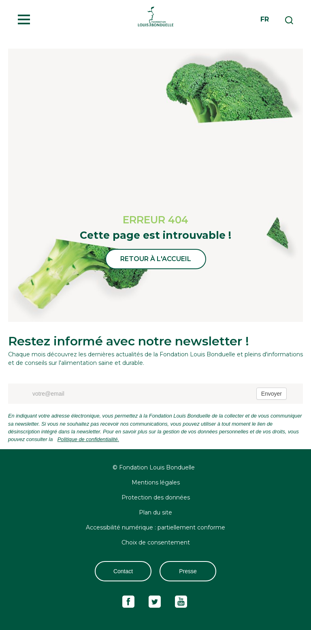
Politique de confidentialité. (88, 439)
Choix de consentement (155, 542)
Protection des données (155, 497)
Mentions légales (156, 482)
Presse (188, 571)
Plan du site (155, 512)
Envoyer (271, 393)
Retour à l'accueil (155, 259)
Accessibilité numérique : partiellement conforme (155, 527)
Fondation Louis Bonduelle (155, 16)
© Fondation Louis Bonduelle (154, 467)
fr (264, 19)
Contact (123, 571)
